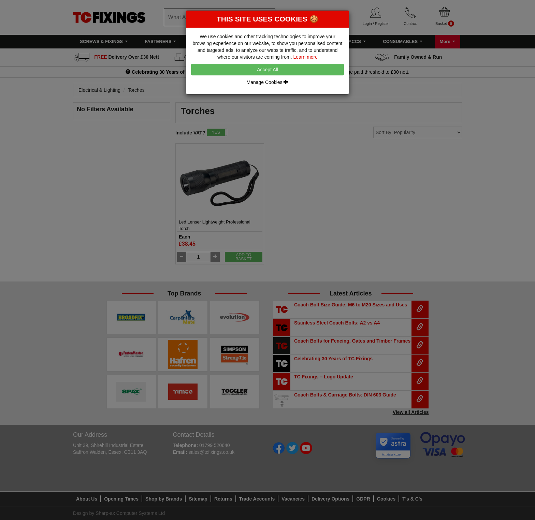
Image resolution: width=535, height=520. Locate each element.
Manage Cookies (268, 82)
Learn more (305, 57)
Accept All (267, 69)
